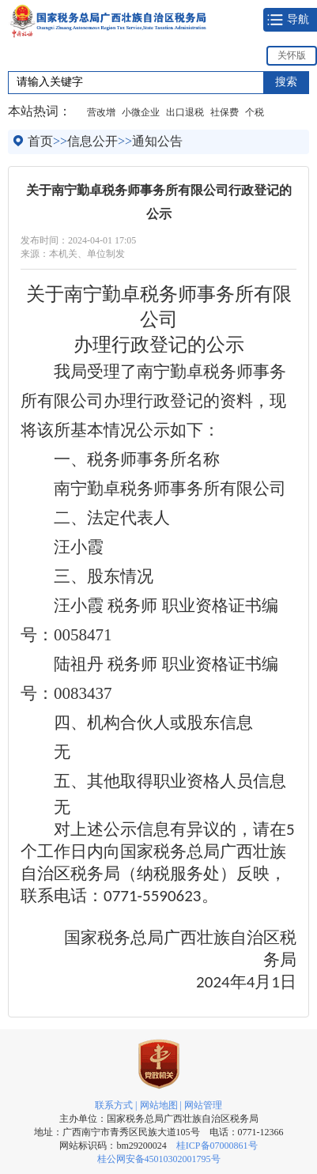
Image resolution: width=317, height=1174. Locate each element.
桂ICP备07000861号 (217, 1145)
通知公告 (157, 141)
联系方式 (114, 1105)
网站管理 (203, 1105)
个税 (254, 112)
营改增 (101, 112)
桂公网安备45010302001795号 (159, 1159)
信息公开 (92, 141)
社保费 (224, 112)
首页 (40, 141)
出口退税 (185, 112)
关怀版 (291, 55)
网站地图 (159, 1105)
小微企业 (141, 112)
